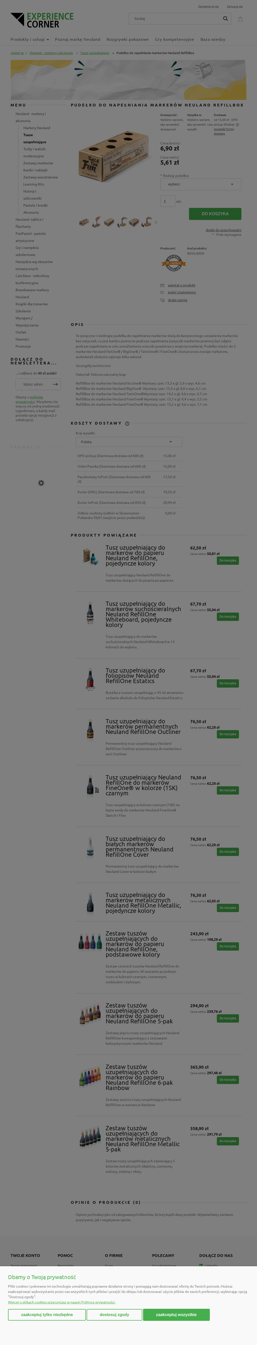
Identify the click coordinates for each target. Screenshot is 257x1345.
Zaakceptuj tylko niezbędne (47, 1315)
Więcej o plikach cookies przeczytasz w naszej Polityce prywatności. (61, 1302)
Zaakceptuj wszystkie (176, 1314)
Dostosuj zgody (114, 1315)
